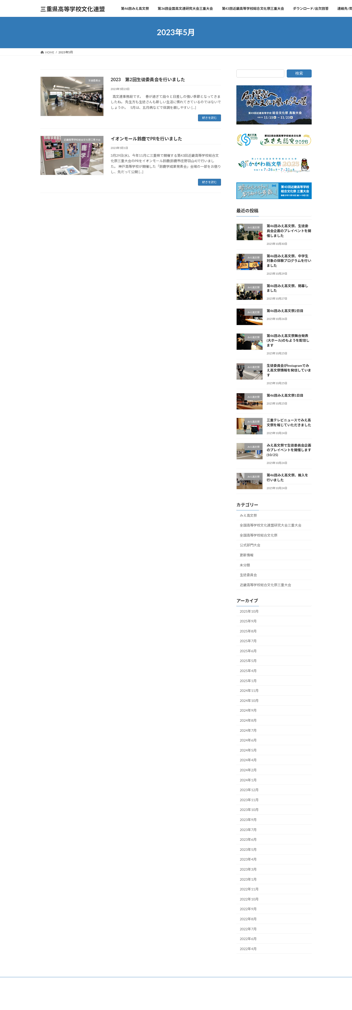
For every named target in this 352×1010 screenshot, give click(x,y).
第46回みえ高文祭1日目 (285, 395)
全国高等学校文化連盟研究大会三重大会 (270, 525)
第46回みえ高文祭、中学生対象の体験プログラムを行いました (289, 260)
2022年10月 (249, 899)
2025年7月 (248, 641)
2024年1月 (248, 780)
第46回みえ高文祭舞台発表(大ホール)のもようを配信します (288, 340)
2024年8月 (248, 720)
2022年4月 (248, 948)
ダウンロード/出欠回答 (212, 981)
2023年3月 (248, 869)
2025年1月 (248, 680)
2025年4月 (248, 671)
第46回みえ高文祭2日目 (285, 311)
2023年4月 (248, 859)
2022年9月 (248, 909)
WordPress (149, 1001)
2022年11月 (249, 889)
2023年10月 (249, 810)
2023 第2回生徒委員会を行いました (148, 79)
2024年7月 (248, 730)
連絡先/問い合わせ (248, 981)
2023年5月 (248, 849)
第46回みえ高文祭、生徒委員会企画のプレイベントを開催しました (289, 230)
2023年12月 (249, 790)
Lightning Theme (174, 1001)
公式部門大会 (250, 545)
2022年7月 (248, 929)
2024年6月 (248, 740)
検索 (299, 73)
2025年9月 (248, 621)
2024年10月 (249, 700)
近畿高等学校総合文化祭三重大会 (265, 585)
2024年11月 (249, 690)
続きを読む (209, 118)
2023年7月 (248, 829)
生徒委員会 (248, 575)
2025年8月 (248, 631)
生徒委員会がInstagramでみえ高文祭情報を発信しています (289, 370)
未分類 (245, 565)
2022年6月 (248, 939)
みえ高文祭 (248, 515)
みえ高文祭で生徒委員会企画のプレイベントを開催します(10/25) (289, 450)
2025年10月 (249, 611)
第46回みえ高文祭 (57, 981)
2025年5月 (248, 661)
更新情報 (246, 555)
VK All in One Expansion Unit (207, 1001)
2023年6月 (248, 839)
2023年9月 (248, 820)
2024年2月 (248, 770)
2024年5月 (248, 750)
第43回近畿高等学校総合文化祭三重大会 (161, 981)
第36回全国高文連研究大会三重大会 (101, 981)
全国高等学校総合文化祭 (258, 535)
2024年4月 (248, 760)
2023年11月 (249, 799)
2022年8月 (248, 919)
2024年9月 (248, 710)
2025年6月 (248, 651)
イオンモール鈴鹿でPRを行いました (146, 138)
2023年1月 (248, 879)
